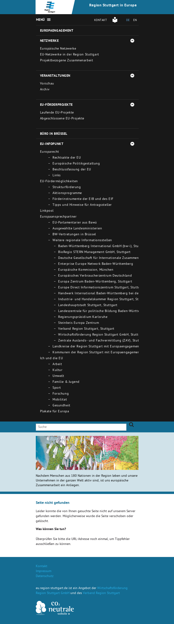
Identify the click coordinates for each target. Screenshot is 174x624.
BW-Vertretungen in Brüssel (74, 235)
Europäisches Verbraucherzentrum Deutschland (95, 276)
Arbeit (57, 365)
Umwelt (58, 376)
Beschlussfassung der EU (72, 170)
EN (135, 20)
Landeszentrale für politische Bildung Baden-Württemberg (104, 311)
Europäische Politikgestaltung (76, 164)
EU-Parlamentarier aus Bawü (75, 223)
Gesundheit (61, 406)
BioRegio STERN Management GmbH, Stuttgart (94, 252)
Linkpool (47, 211)
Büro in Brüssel (53, 134)
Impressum (43, 571)
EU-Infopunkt (52, 144)
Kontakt (100, 20)
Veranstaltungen (55, 76)
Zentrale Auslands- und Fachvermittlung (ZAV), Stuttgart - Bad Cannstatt (115, 341)
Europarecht (49, 152)
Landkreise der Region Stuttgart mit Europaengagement (96, 347)
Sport (57, 388)
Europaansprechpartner (58, 217)
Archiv (45, 90)
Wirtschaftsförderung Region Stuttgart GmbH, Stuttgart (101, 335)
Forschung (61, 394)
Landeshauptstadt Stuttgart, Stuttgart (87, 306)
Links (57, 176)
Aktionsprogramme (67, 193)
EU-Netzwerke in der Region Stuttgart (69, 55)
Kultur (57, 370)
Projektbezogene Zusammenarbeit (66, 61)
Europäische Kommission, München (85, 270)
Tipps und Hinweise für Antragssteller (82, 205)
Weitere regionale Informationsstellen (82, 241)
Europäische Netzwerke (58, 49)
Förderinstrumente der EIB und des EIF (83, 199)
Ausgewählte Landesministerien (77, 229)
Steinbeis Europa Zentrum (78, 323)
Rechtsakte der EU (67, 158)
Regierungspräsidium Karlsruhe (82, 317)
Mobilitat (60, 400)
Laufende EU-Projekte (57, 113)
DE (128, 20)
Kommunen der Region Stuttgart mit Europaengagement (97, 353)
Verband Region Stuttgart (101, 593)
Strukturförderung (67, 188)
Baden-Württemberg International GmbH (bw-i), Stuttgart (103, 247)
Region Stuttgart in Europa (113, 6)
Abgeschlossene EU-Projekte (62, 119)
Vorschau (47, 84)
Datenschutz (44, 576)
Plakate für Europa (54, 412)
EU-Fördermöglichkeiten (59, 182)
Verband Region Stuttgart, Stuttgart (86, 329)
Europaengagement (56, 31)
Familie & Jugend (66, 382)
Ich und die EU (51, 359)
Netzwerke (49, 41)
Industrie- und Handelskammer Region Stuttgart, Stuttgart (104, 300)
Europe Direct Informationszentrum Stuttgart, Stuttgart (101, 288)
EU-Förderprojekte (56, 105)
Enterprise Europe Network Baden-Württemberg (95, 264)
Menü (40, 20)
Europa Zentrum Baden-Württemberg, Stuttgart (95, 282)
